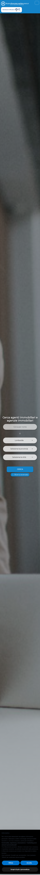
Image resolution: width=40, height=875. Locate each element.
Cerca (20, 469)
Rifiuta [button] (11, 863)
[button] (20, 440)
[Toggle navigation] (37, 3)
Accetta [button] (29, 863)
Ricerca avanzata (20, 475)
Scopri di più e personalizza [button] (20, 869)
